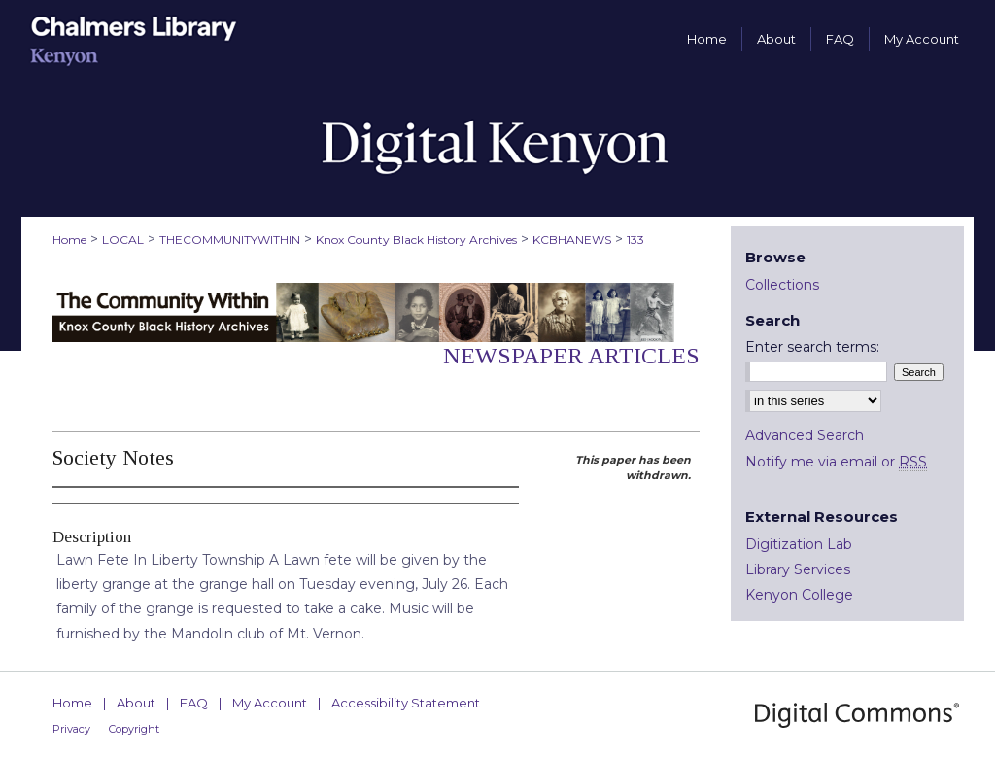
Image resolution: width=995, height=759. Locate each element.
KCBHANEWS (571, 239)
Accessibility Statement (405, 702)
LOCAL (123, 239)
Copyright (134, 729)
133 (635, 239)
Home (69, 239)
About (136, 702)
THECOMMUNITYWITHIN (229, 239)
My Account (269, 702)
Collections (782, 284)
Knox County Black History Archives (416, 239)
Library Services (797, 569)
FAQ (194, 702)
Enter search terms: (812, 347)
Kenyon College (799, 595)
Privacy (71, 729)
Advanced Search (804, 435)
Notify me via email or (836, 461)
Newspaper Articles (571, 355)
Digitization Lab (798, 544)
